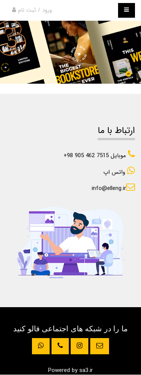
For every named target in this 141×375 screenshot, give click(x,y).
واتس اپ (119, 172)
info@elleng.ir (113, 188)
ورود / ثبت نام (32, 10)
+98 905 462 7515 (99, 155)
